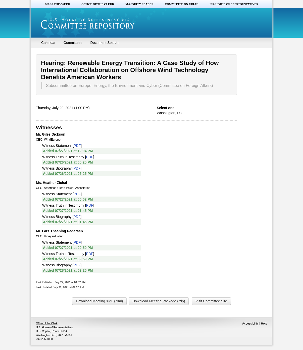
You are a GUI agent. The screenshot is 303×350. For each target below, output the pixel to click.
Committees (73, 43)
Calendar (48, 43)
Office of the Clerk (97, 4)
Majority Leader (140, 4)
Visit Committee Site (211, 301)
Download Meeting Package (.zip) (158, 301)
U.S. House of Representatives (234, 4)
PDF (77, 146)
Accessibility (250, 323)
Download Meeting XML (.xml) (99, 301)
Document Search (104, 43)
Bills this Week (57, 4)
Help (264, 323)
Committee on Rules (181, 4)
